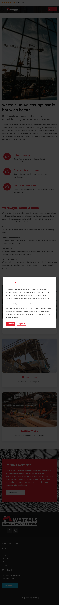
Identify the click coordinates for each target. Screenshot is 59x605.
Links (46, 282)
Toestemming (12, 282)
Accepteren (10, 324)
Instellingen (28, 282)
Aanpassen (21, 324)
